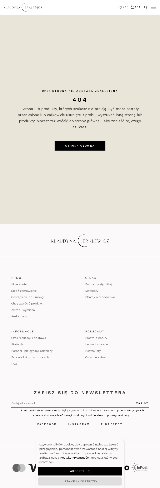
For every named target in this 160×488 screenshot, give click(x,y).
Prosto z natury (96, 338)
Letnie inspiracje (96, 344)
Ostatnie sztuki (95, 357)
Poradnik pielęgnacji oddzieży (31, 350)
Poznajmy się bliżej (98, 284)
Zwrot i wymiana (23, 310)
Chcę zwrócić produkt (26, 303)
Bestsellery (93, 350)
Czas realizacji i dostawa (28, 338)
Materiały (91, 290)
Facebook (47, 424)
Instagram (79, 424)
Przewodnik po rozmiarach (30, 357)
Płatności (17, 344)
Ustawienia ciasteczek (80, 481)
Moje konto (19, 284)
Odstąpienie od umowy (27, 297)
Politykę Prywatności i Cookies (77, 410)
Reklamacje (19, 316)
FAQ (14, 363)
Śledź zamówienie (24, 290)
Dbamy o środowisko (100, 297)
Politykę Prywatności (74, 457)
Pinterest (111, 424)
